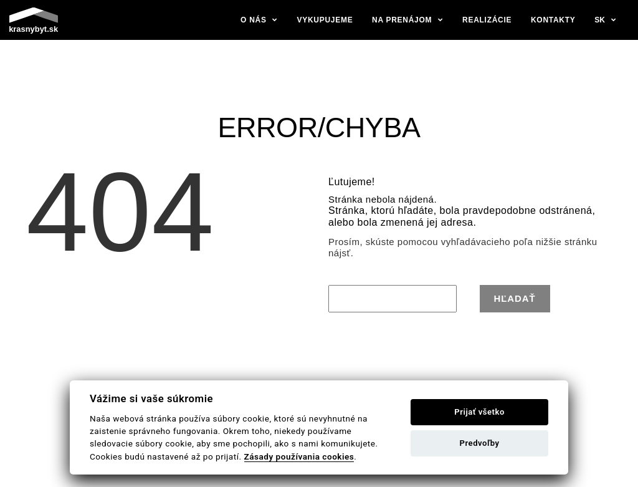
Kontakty (553, 20)
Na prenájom (402, 20)
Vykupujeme (325, 20)
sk (599, 20)
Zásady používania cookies (299, 456)
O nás (253, 20)
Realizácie (487, 20)
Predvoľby (480, 443)
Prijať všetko (479, 412)
